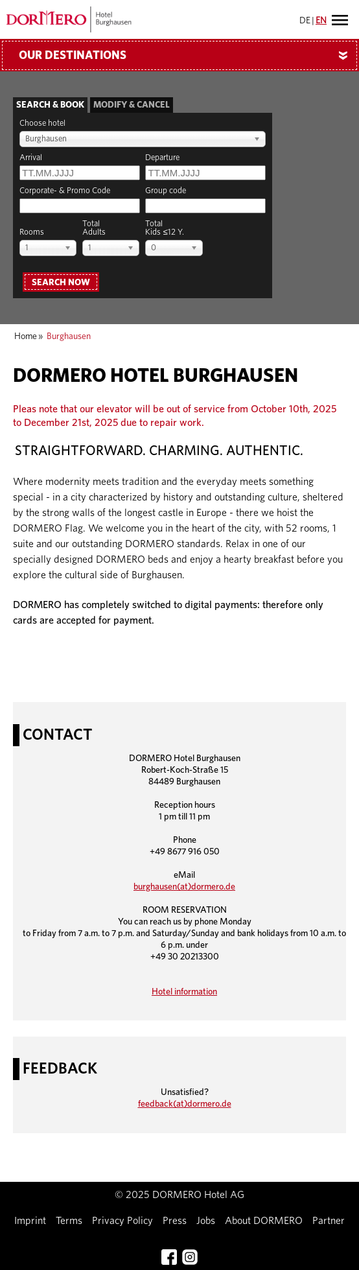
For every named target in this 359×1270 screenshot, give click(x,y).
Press (175, 1221)
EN (321, 20)
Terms (69, 1221)
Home (25, 336)
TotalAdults (94, 228)
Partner (328, 1221)
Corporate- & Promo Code (64, 191)
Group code (165, 191)
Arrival (30, 158)
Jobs (205, 1221)
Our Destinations (188, 55)
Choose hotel (42, 123)
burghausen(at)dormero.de (184, 886)
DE (304, 20)
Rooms (31, 232)
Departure (162, 158)
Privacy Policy (122, 1221)
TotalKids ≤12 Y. (164, 228)
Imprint (30, 1221)
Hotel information (184, 991)
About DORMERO (264, 1221)
